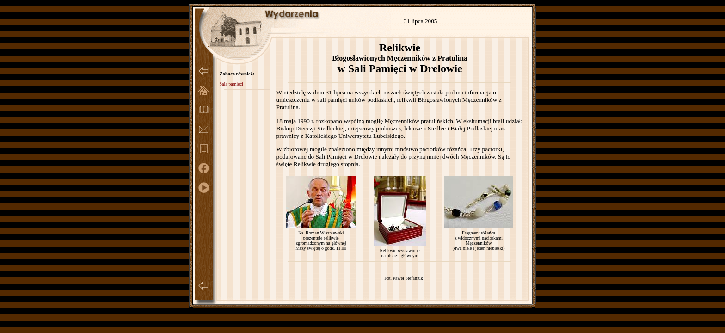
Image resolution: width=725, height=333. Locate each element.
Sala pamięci (231, 83)
